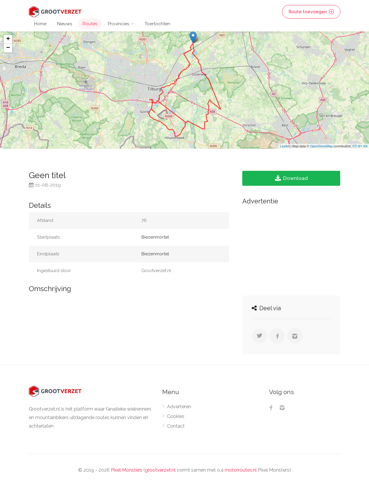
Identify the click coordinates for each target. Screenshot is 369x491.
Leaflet (285, 146)
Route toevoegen (311, 11)
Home (40, 23)
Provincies (118, 23)
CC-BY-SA (360, 146)
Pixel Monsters (126, 470)
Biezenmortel (155, 237)
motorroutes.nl (241, 470)
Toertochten (157, 23)
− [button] (8, 48)
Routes (90, 23)
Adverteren (179, 406)
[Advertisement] (291, 248)
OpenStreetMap (321, 146)
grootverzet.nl (160, 470)
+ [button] (8, 39)
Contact (176, 426)
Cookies (175, 416)
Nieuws (64, 23)
